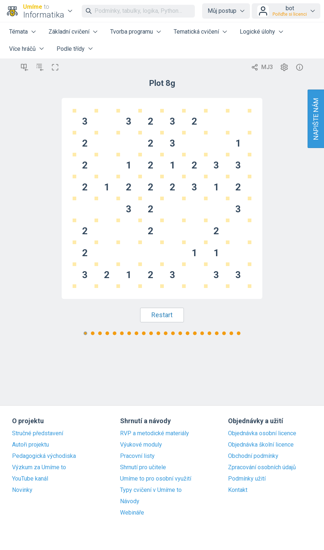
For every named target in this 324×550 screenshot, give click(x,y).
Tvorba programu (131, 31)
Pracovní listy (137, 456)
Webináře (132, 512)
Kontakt (237, 490)
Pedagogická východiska (44, 456)
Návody (129, 501)
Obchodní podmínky (253, 456)
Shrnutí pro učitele (143, 467)
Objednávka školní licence (261, 444)
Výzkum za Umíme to (39, 467)
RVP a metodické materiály (154, 433)
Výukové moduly (141, 444)
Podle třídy (71, 48)
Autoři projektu (30, 444)
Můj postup (222, 10)
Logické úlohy (257, 31)
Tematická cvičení (196, 31)
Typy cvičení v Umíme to (151, 490)
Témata (18, 31)
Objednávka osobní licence (262, 433)
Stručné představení (37, 433)
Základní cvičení (69, 31)
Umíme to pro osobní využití (155, 478)
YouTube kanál (30, 478)
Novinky (22, 490)
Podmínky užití (247, 478)
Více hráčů (22, 48)
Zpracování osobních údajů (262, 467)
